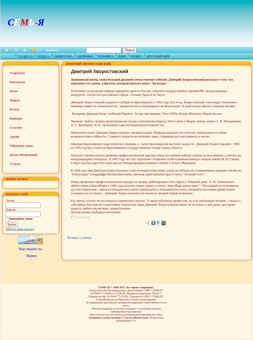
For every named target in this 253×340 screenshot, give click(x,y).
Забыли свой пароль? (20, 229)
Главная (25, 56)
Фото (13, 91)
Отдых (136, 56)
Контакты (17, 82)
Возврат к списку (79, 237)
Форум (15, 100)
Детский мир (158, 56)
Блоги (14, 109)
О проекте (17, 73)
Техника (105, 56)
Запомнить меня (21, 219)
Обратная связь (21, 146)
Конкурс (16, 118)
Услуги (15, 164)
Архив (14, 136)
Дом (122, 56)
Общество (63, 56)
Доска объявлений (23, 155)
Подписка (52, 50)
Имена (43, 56)
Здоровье (85, 56)
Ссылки (16, 127)
